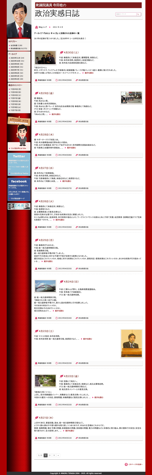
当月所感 (14, 45)
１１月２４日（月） (16, 89)
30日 (70, 80)
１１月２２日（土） (16, 95)
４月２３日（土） (44, 331)
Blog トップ (43, 27)
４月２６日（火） (44, 201)
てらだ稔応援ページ (18, 199)
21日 (70, 438)
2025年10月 (15, 61)
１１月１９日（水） (16, 104)
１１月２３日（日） (16, 92)
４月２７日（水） (44, 168)
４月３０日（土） (69, 52)
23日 (70, 363)
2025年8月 (15, 67)
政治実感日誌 (83, 80)
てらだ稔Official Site (18, 148)
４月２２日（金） (69, 376)
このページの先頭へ (136, 464)
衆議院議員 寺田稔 (44, 80)
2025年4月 (15, 79)
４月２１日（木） (44, 417)
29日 (70, 122)
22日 (70, 405)
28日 (70, 155)
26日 (70, 227)
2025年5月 (15, 76)
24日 (70, 318)
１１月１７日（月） (16, 110)
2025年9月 (15, 64)
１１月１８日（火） (16, 107)
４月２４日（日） (69, 281)
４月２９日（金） (44, 93)
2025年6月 (15, 73)
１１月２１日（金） (16, 98)
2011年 (61, 80)
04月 (66, 80)
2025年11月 (15, 58)
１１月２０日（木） (16, 101)
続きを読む (89, 73)
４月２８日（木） (44, 134)
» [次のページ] (58, 455)
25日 (70, 269)
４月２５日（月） (44, 240)
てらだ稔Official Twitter (19, 173)
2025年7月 (15, 70)
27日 (70, 188)
